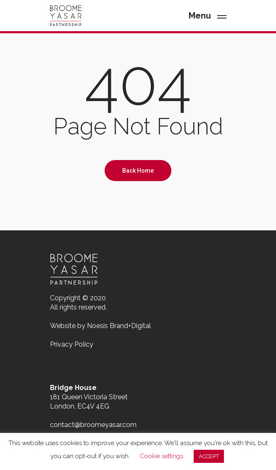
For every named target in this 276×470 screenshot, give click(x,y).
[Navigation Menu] (207, 15)
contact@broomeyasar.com (93, 425)
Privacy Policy (71, 344)
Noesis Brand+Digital (119, 326)
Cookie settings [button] (161, 456)
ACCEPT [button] (209, 456)
